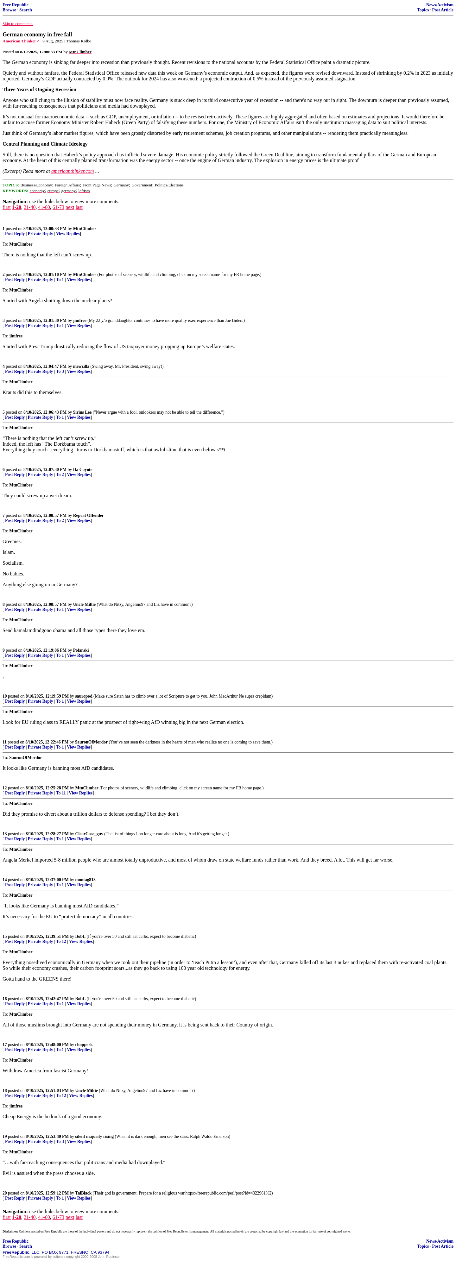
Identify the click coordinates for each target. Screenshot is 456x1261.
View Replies (68, 233)
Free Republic (15, 5)
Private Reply (40, 233)
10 (5, 696)
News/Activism (439, 5)
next (70, 207)
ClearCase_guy (89, 833)
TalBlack (83, 1193)
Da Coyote (82, 469)
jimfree (79, 320)
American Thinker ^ (21, 41)
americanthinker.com (72, 171)
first (7, 207)
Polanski (81, 650)
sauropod (83, 696)
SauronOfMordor (91, 742)
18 (5, 1090)
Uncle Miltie (84, 604)
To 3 (60, 371)
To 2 (60, 474)
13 (5, 833)
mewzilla (81, 366)
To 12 (61, 941)
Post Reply (15, 233)
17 (5, 1044)
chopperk (84, 1044)
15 (5, 936)
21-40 (29, 207)
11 (5, 742)
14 (5, 879)
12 (5, 788)
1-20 (16, 207)
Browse (9, 10)
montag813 (85, 879)
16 (5, 998)
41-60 (44, 207)
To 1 (60, 279)
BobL (80, 936)
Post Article (442, 10)
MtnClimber (84, 228)
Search (25, 10)
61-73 (58, 207)
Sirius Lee (82, 412)
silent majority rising (94, 1136)
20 (5, 1193)
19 (5, 1136)
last (79, 207)
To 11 (61, 793)
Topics (423, 10)
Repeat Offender (88, 515)
